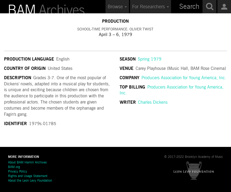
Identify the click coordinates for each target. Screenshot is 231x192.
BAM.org (14, 167)
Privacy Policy (17, 171)
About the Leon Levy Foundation (30, 180)
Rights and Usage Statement (27, 176)
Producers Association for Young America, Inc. (183, 78)
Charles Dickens (153, 103)
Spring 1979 (149, 59)
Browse (117, 7)
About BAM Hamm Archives (27, 162)
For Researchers (150, 7)
